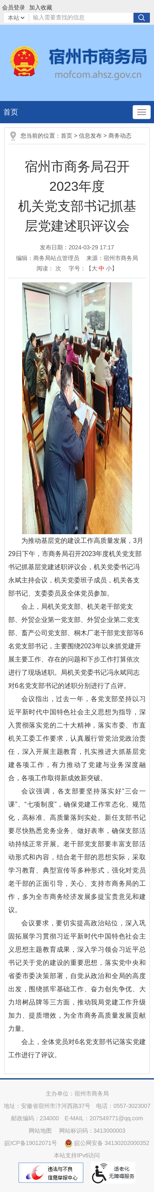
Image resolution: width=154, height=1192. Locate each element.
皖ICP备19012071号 (31, 1143)
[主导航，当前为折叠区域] (142, 112)
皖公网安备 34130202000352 (106, 1143)
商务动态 (119, 135)
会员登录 (13, 7)
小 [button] (109, 268)
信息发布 (90, 135)
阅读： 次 (49, 268)
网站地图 (40, 1130)
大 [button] (94, 268)
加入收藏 (40, 7)
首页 (10, 112)
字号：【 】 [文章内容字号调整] (93, 268)
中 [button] (101, 268)
